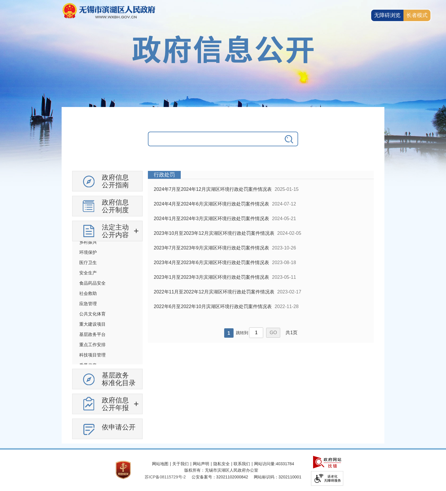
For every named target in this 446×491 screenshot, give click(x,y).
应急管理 (88, 303)
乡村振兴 (88, 241)
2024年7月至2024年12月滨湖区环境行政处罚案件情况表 (213, 189)
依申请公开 (119, 427)
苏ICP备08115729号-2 (165, 477)
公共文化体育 (92, 313)
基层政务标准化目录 (119, 379)
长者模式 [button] (417, 15)
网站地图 (160, 463)
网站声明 (201, 463)
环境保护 (88, 252)
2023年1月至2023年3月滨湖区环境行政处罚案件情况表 (211, 277)
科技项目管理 (92, 354)
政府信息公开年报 (115, 404)
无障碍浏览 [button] (387, 15)
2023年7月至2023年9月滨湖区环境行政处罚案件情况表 (211, 247)
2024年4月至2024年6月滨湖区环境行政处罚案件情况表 (211, 203)
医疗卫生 (88, 262)
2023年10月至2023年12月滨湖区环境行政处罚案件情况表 (214, 233)
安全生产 (88, 272)
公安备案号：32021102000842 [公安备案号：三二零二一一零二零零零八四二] (220, 477)
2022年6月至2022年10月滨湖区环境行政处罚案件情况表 (213, 306)
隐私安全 (221, 463)
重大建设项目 (92, 324)
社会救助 (88, 293)
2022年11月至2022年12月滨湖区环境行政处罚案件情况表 (214, 291)
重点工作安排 (92, 344)
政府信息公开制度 (115, 206)
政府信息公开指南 (115, 181)
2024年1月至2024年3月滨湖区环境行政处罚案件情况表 (211, 218)
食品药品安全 (92, 283)
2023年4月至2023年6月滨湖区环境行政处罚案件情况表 (211, 262)
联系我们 (242, 463)
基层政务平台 (92, 334)
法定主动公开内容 (115, 231)
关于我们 (180, 463)
